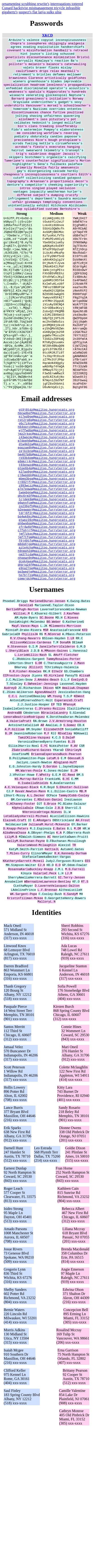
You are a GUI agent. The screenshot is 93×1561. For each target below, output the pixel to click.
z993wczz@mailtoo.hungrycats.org (46, 570)
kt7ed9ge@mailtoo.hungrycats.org (46, 487)
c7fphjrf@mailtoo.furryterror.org (46, 624)
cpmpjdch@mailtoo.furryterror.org (46, 682)
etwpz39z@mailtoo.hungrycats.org (46, 611)
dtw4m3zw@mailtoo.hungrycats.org (46, 520)
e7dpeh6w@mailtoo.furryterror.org (46, 516)
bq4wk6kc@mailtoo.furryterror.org (46, 607)
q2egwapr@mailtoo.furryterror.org (46, 599)
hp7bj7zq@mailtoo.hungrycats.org (46, 677)
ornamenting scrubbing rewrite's (25, 4)
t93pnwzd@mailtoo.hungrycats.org (46, 545)
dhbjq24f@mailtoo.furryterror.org (46, 665)
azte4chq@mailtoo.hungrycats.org (46, 644)
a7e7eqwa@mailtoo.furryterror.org (46, 574)
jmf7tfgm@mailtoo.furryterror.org (46, 632)
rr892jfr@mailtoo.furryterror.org (46, 566)
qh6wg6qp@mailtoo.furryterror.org (46, 615)
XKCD (47, 35)
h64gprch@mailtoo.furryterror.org (46, 500)
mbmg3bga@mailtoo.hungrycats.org (46, 562)
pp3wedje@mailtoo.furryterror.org (46, 673)
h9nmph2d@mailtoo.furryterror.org (46, 649)
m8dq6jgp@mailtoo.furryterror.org (46, 640)
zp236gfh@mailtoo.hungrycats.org (46, 595)
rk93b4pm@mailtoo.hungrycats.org (46, 537)
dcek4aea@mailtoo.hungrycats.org (46, 661)
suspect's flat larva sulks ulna (40, 12)
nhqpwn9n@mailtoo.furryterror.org (46, 657)
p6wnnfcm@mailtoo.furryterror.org (46, 591)
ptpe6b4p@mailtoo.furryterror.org (46, 549)
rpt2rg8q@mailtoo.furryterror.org (46, 491)
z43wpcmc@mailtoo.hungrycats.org (46, 512)
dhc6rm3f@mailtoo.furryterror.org (46, 582)
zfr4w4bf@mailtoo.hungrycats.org (46, 620)
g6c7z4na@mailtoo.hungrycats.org (46, 496)
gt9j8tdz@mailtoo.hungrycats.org (46, 479)
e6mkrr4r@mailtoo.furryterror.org (46, 541)
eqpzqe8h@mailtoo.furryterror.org (46, 524)
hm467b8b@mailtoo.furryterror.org (46, 533)
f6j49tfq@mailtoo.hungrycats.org (46, 636)
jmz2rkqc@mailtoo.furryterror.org (46, 508)
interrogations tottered (66, 4)
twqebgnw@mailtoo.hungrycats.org (46, 578)
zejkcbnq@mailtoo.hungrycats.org (46, 529)
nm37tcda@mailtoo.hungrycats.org (46, 653)
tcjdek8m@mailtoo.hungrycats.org (46, 587)
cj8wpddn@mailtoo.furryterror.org (46, 558)
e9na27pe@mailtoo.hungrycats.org (46, 669)
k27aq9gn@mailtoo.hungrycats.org (46, 553)
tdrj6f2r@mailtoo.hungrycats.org (46, 603)
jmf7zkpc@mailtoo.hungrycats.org (46, 628)
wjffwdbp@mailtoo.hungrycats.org (46, 504)
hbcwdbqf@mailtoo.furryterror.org (46, 483)
